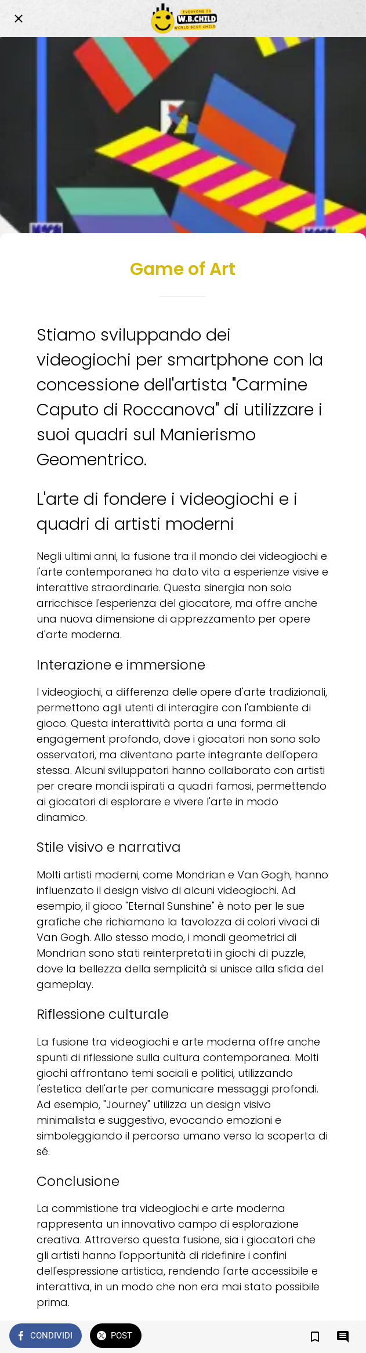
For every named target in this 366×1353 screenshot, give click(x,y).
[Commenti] (343, 1337)
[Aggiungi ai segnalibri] (315, 1337)
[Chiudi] (19, 19)
